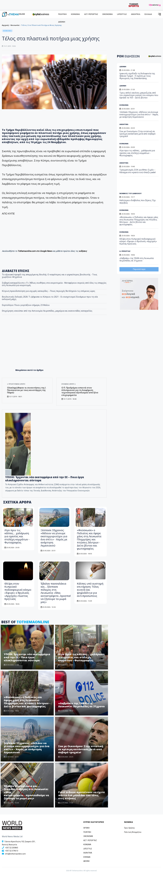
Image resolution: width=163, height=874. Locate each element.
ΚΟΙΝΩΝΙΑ (75, 14)
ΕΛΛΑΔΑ (148, 14)
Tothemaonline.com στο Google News (35, 251)
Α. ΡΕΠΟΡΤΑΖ (124, 251)
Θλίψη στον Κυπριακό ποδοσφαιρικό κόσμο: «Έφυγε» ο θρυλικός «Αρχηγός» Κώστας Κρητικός (17, 591)
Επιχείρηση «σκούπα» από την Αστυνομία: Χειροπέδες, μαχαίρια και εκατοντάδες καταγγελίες (47, 310)
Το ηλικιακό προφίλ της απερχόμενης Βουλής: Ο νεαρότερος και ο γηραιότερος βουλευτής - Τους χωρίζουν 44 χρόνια (49, 275)
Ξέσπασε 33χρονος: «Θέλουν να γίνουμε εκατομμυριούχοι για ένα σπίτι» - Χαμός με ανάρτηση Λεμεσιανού (54, 537)
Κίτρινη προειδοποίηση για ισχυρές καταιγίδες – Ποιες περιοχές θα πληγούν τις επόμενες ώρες (48, 291)
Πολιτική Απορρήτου (132, 832)
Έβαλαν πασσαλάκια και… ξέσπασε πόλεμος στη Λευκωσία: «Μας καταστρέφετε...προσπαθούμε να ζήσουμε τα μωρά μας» (59, 593)
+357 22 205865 (11, 848)
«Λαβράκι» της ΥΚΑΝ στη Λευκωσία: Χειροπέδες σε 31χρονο (81, 705)
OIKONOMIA (88, 836)
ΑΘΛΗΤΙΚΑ (135, 14)
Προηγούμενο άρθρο (16, 384)
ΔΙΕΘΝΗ (61, 22)
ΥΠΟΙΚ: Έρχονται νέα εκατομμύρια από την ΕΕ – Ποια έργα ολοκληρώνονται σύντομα (44, 478)
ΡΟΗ (128, 56)
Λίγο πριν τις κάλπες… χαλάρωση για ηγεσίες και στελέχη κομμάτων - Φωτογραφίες (17, 536)
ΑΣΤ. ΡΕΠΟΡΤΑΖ (91, 14)
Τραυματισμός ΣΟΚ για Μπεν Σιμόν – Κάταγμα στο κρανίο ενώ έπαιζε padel (137, 171)
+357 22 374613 (11, 851)
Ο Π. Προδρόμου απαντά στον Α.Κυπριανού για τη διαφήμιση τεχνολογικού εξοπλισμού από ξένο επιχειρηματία (80, 391)
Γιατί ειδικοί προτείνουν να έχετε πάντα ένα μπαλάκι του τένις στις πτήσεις (81, 795)
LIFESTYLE (122, 14)
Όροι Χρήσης (129, 828)
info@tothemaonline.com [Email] (15, 854)
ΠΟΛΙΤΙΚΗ (62, 14)
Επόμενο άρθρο (69, 384)
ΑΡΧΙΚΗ (86, 828)
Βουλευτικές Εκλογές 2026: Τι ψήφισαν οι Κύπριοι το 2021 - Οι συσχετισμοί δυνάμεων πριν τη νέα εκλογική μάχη (50, 298)
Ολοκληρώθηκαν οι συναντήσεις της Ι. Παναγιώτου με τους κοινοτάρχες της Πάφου (26, 390)
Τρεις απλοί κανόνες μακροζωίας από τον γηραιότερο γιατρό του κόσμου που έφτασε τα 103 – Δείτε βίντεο (138, 95)
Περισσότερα (139, 269)
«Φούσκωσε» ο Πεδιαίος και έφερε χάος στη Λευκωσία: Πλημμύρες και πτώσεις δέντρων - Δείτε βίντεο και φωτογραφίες (89, 539)
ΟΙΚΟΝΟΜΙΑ (107, 14)
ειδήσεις (83, 251)
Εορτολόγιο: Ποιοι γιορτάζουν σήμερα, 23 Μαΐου (26, 305)
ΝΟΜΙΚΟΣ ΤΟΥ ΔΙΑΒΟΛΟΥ (130, 193)
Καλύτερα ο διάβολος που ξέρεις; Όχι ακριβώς (137, 201)
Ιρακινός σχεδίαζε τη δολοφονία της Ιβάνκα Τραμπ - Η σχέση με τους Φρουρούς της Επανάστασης (137, 76)
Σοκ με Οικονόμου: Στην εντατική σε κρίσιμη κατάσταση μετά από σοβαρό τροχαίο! (80, 749)
